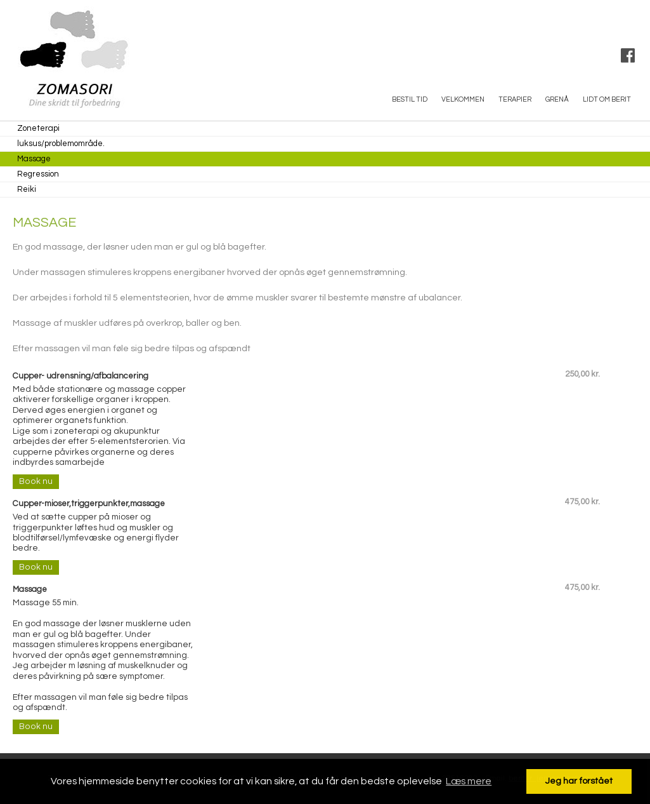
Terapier (514, 99)
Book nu (36, 481)
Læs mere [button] (468, 781)
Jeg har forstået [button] (579, 781)
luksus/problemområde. (61, 143)
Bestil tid (409, 99)
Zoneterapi (38, 128)
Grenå (557, 99)
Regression (38, 174)
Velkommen (462, 99)
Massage (34, 158)
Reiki (26, 189)
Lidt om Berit (607, 99)
